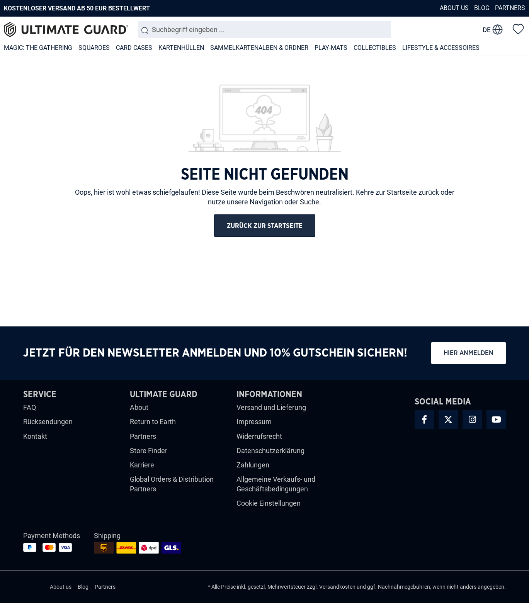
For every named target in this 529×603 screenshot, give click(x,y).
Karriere (142, 465)
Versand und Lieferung (271, 407)
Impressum (254, 422)
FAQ (29, 407)
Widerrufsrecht (259, 436)
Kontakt (35, 436)
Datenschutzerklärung (270, 451)
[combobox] (264, 29)
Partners (510, 8)
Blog (482, 8)
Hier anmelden (468, 353)
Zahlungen (252, 465)
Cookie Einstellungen (268, 503)
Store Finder (148, 451)
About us (454, 8)
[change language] (493, 29)
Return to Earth (153, 422)
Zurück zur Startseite (265, 226)
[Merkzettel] (518, 28)
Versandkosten (337, 587)
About (139, 407)
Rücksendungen (48, 422)
